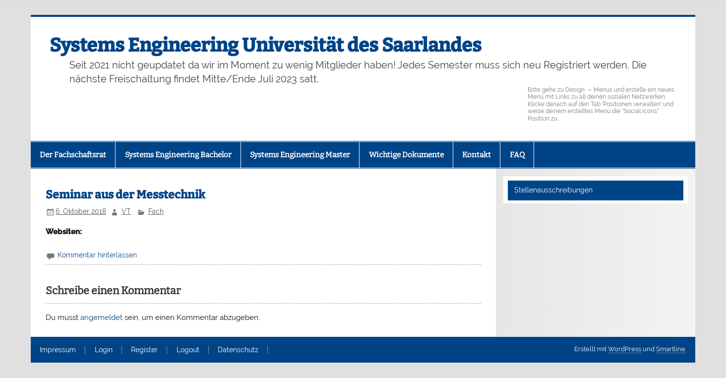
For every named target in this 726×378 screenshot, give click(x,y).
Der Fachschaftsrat (73, 154)
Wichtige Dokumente (406, 154)
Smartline (670, 349)
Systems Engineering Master (300, 154)
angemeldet (101, 317)
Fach (156, 211)
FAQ (517, 154)
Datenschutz (238, 350)
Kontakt (476, 154)
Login (104, 350)
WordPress (624, 349)
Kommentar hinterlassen (97, 255)
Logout (188, 350)
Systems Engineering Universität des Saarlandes (266, 45)
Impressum (58, 350)
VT (126, 211)
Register (144, 350)
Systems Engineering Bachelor (178, 154)
